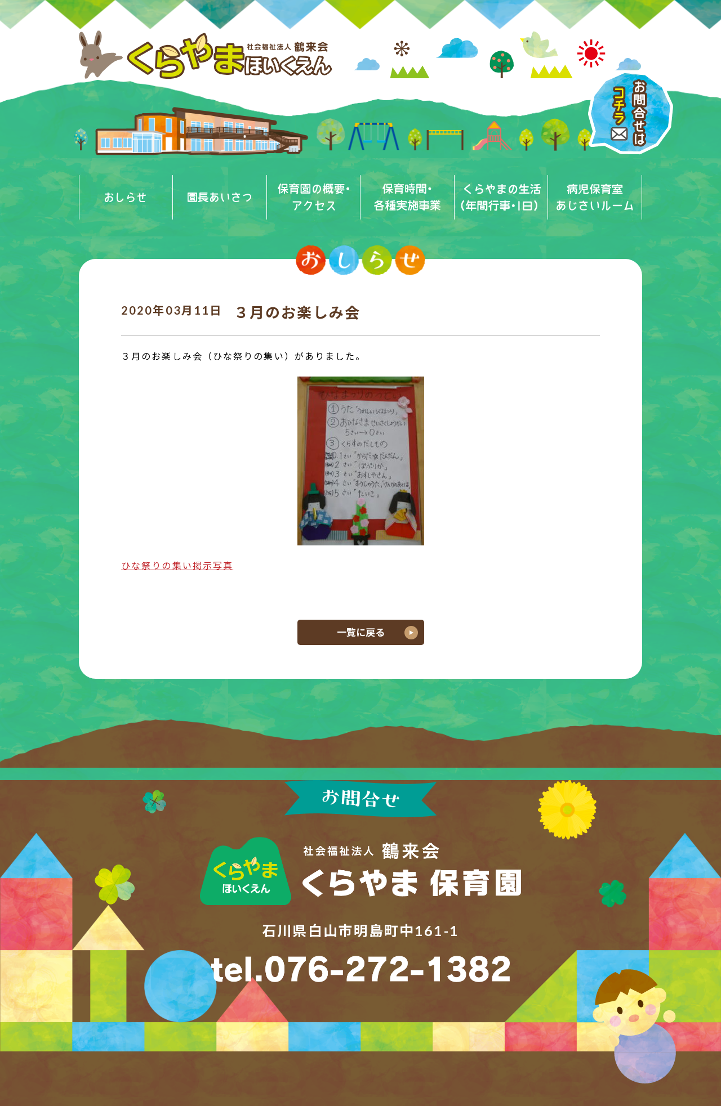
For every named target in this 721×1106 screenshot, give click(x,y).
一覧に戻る (361, 632)
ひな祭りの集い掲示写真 (177, 565)
